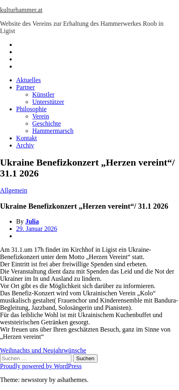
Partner (25, 87)
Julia (32, 221)
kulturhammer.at (21, 9)
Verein (40, 116)
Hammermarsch (52, 130)
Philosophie (31, 109)
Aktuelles (28, 80)
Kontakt (26, 138)
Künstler (43, 94)
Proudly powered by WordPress (40, 366)
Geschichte (46, 123)
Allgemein (13, 190)
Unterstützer (48, 101)
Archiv (25, 145)
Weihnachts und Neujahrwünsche (43, 350)
